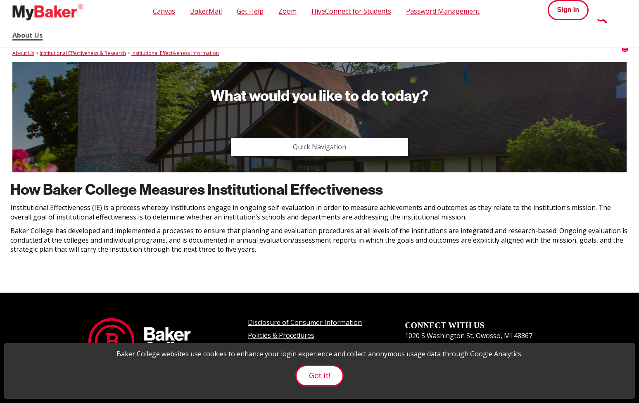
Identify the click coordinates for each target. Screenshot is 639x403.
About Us (27, 35)
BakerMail (206, 11)
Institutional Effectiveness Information (175, 53)
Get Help (250, 11)
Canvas (164, 11)
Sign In (568, 9)
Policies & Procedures (281, 335)
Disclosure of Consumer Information (305, 322)
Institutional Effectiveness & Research (83, 53)
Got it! (319, 375)
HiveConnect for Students (351, 11)
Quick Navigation (319, 146)
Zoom (287, 11)
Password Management (443, 11)
